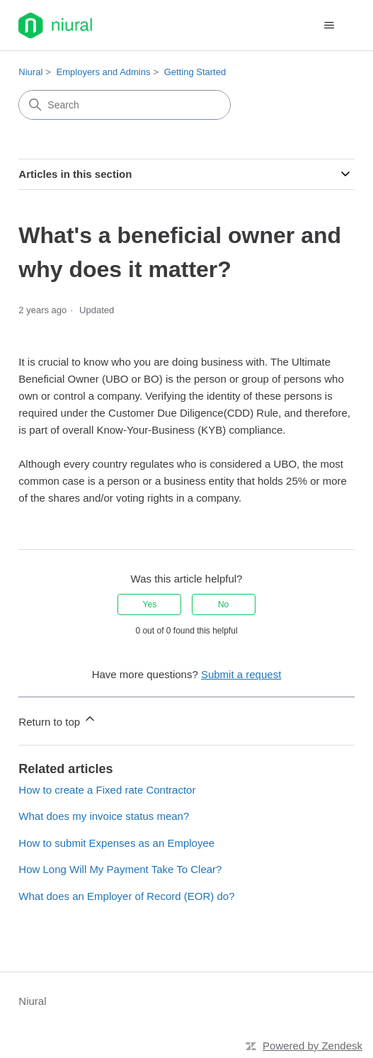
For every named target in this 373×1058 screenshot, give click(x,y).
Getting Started (195, 72)
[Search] (124, 105)
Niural (30, 72)
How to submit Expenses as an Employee (116, 843)
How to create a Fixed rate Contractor (106, 790)
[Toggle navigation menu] (329, 25)
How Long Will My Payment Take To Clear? (120, 869)
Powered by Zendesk (312, 1046)
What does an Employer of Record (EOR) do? (126, 896)
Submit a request (241, 674)
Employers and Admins (104, 72)
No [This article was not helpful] (223, 604)
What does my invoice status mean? (103, 816)
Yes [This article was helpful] (150, 604)
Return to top (57, 719)
